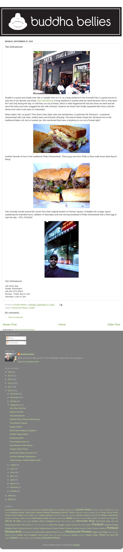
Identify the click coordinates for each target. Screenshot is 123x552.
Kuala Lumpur (91, 518)
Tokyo (95, 535)
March (13, 483)
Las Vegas (110, 518)
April (12, 480)
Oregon (61, 525)
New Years (26, 525)
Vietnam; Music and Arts (27, 538)
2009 (10, 496)
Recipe (54, 532)
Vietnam (14, 537)
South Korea (43, 535)
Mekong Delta (70, 521)
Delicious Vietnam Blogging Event (88, 512)
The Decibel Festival (18, 423)
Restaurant (61, 532)
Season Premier (16, 412)
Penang (74, 525)
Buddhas (95, 510)
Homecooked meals (39, 518)
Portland (97, 524)
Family (20, 515)
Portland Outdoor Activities (62, 528)
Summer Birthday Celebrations (23, 456)
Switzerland (67, 535)
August (13, 465)
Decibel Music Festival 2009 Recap (25, 419)
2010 (10, 390)
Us (116, 534)
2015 (10, 372)
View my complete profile (28, 362)
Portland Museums (25, 528)
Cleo (112, 510)
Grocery (72, 515)
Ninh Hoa (53, 525)
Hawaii (92, 515)
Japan (69, 518)
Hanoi (86, 515)
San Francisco (113, 532)
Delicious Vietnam (68, 513)
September (15, 405)
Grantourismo (64, 515)
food (31, 515)
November (15, 397)
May (12, 476)
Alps (21, 510)
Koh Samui (77, 518)
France (36, 515)
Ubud (112, 535)
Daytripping (55, 512)
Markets (58, 521)
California (102, 510)
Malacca (42, 521)
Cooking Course (17, 512)
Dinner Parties (112, 513)
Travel (102, 534)
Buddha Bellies (27, 354)
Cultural (38, 512)
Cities (108, 510)
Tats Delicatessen (17, 416)
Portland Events (111, 525)
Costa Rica (29, 512)
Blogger (76, 545)
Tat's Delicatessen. (45, 101)
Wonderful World (51, 537)
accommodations (12, 510)
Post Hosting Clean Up (19, 442)
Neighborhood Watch (13, 525)
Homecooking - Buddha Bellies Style (25, 460)
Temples (81, 535)
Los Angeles (33, 521)
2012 (10, 383)
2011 (10, 387)
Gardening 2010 (16, 438)
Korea (83, 518)
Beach (62, 510)
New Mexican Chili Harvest (21, 445)
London (24, 521)
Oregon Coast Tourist (19, 449)
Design (103, 513)
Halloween (80, 515)
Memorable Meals (85, 521)
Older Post (114, 324)
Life (116, 518)
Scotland (13, 535)
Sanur (7, 535)
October (14, 401)
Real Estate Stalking (43, 532)
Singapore (33, 535)
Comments (12, 343)
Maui (63, 521)
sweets (59, 535)
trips (107, 535)
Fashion (26, 515)
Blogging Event (70, 510)
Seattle (32, 308)
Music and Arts (112, 521)
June (12, 472)
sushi (55, 535)
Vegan (7, 538)
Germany (56, 515)
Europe (7, 515)
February (14, 487)
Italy (64, 518)
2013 (10, 379)
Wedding (38, 538)
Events (13, 515)
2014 (10, 376)
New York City (36, 525)
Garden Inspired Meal (19, 434)
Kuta (99, 518)
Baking (40, 510)
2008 (10, 499)
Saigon (95, 532)
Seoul (26, 535)
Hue (50, 518)
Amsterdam (27, 510)
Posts (10, 338)
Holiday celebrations (109, 515)
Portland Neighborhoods (42, 528)
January (14, 491)
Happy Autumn (16, 427)
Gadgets (42, 515)
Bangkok (50, 510)
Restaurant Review (20, 308)
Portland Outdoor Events (82, 528)
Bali (45, 510)
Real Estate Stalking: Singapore (23, 430)
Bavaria (57, 510)
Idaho (55, 518)
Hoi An (97, 515)
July (12, 469)
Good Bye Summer (18, 408)
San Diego (103, 532)
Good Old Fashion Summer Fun (23, 453)
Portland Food (11, 528)
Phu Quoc (81, 525)
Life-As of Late (12, 521)
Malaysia (50, 521)
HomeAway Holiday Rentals (21, 518)
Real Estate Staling (28, 532)
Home (62, 324)
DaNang (46, 512)
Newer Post (10, 324)
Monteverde (100, 521)
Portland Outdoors (99, 528)
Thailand (88, 535)
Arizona (34, 510)
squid (50, 535)
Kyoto (103, 518)
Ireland (59, 518)
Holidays (8, 518)
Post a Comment (15, 317)
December (15, 394)
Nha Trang (45, 525)
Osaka (67, 525)
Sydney (74, 535)
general (49, 515)
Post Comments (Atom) (24, 330)
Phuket (88, 525)
